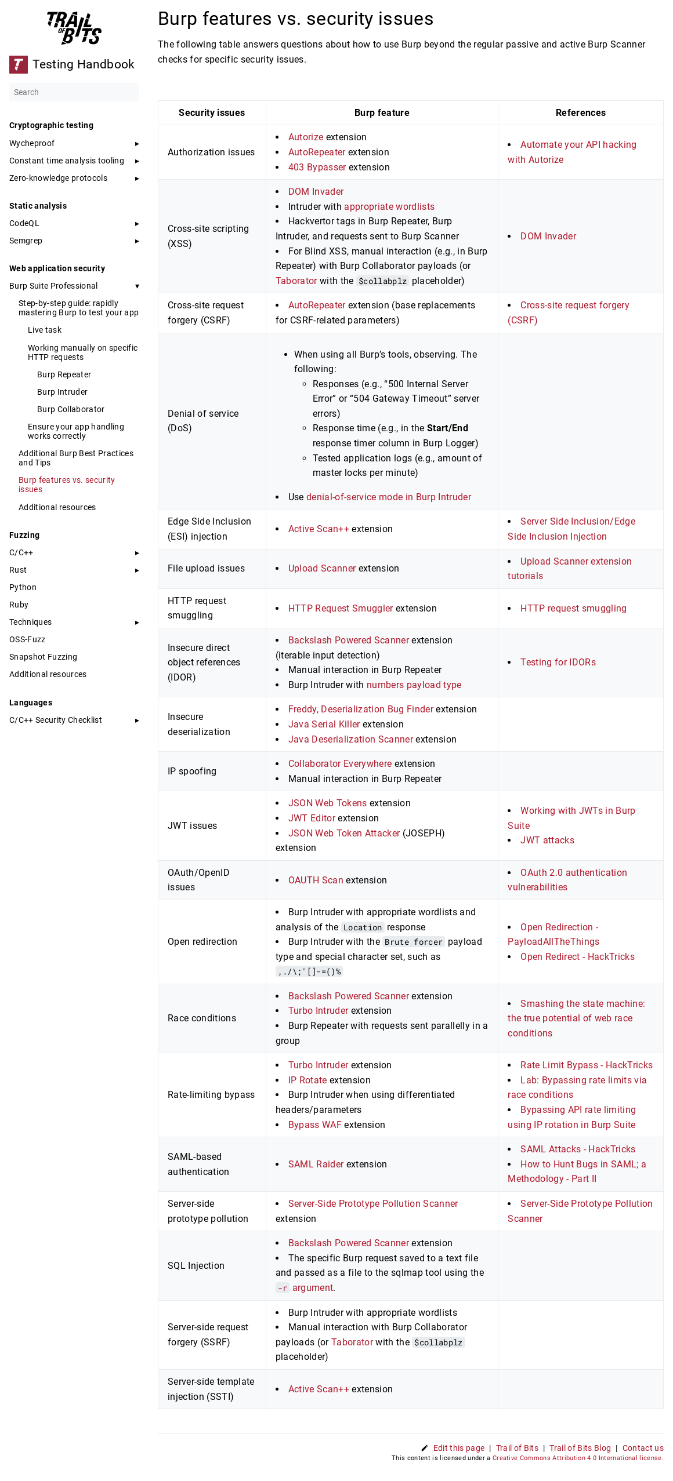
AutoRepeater (317, 152)
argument (305, 1287)
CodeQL (24, 223)
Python (23, 587)
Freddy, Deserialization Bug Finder (360, 709)
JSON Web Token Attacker (344, 833)
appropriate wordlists (389, 206)
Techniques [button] (30, 622)
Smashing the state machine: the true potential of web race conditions (576, 1018)
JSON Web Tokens (327, 803)
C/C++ (21, 552)
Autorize (306, 137)
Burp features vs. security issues (67, 484)
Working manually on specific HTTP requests (83, 352)
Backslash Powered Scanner (348, 640)
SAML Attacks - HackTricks (577, 1149)
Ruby (18, 604)
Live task (44, 329)
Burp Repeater (64, 374)
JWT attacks (547, 840)
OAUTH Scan (315, 880)
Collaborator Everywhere (340, 763)
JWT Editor (311, 818)
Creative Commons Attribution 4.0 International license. (578, 1458)
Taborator (296, 280)
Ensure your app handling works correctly (76, 431)
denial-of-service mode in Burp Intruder (388, 497)
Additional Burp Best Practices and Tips (76, 458)
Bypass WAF (315, 1124)
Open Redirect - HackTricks (577, 956)
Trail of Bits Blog (580, 1448)
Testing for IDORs (558, 662)
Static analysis (38, 205)
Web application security (57, 268)
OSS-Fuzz (27, 639)
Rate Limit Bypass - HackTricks (586, 1065)
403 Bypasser (317, 167)
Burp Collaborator (71, 409)
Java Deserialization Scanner (350, 739)
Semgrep (25, 240)
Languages (30, 702)
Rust (18, 569)
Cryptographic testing (51, 125)
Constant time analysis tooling (66, 160)
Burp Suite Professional (53, 285)
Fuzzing (24, 535)
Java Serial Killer (324, 724)
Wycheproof (32, 143)
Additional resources (57, 507)
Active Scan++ (318, 528)
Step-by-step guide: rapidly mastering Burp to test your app (79, 308)
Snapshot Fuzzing (43, 656)
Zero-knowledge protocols (58, 178)
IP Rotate (307, 1080)
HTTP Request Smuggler (340, 608)
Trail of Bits (517, 1448)
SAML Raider (316, 1164)
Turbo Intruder (318, 1010)
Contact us (643, 1448)
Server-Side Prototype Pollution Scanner (373, 1203)
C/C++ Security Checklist (55, 720)
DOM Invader (316, 191)
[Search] (74, 92)
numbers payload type (414, 684)
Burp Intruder (62, 391)
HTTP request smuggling (573, 608)
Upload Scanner (322, 568)
